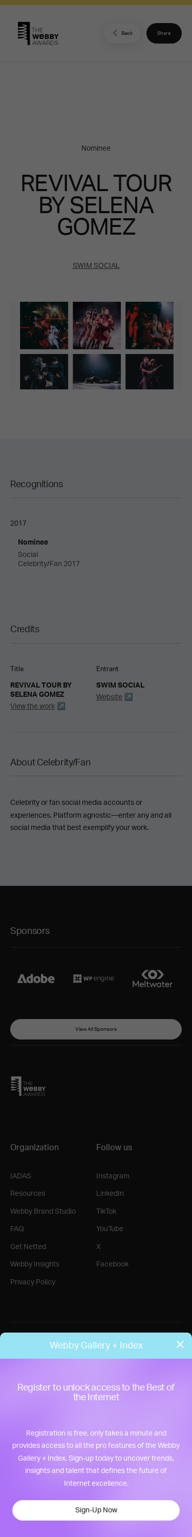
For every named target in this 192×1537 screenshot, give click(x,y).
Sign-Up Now (96, 1510)
